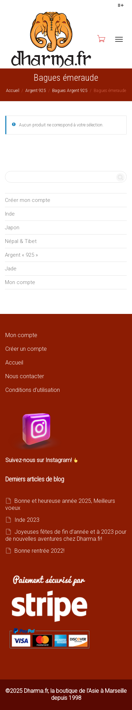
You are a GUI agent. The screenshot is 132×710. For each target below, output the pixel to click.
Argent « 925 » (21, 255)
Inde (10, 214)
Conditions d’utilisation (32, 390)
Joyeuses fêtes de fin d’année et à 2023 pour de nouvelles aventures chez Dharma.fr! (65, 535)
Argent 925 (35, 90)
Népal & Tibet (21, 241)
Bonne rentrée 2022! (39, 550)
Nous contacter (24, 376)
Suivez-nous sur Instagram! (39, 460)
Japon (12, 227)
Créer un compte (26, 349)
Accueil (12, 90)
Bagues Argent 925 (70, 90)
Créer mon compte (27, 200)
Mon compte (20, 282)
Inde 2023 (26, 520)
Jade (11, 268)
